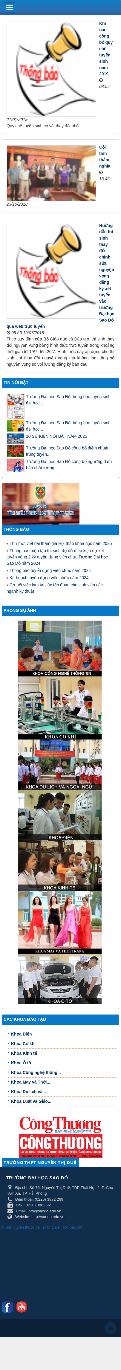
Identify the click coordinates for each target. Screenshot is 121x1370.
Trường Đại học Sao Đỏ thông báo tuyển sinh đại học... (68, 399)
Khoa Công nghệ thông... (36, 1072)
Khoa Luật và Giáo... (31, 1101)
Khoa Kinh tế (24, 1053)
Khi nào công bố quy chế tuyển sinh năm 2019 (106, 48)
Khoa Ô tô (21, 1062)
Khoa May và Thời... (30, 1082)
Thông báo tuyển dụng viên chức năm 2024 (49, 570)
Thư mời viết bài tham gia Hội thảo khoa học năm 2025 (59, 543)
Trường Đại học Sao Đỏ (61, 1227)
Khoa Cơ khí (23, 1043)
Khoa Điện (21, 1034)
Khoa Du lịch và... (28, 1091)
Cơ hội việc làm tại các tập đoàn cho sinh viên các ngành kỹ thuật (55, 588)
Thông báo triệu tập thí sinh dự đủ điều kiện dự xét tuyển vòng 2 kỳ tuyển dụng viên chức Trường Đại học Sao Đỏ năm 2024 (57, 557)
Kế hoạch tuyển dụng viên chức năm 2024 (48, 577)
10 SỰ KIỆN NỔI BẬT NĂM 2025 (56, 436)
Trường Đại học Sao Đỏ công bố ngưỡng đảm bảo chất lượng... (69, 464)
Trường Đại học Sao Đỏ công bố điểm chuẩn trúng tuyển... (67, 451)
